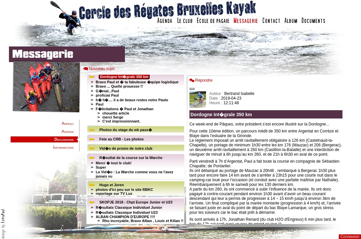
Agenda (68, 131)
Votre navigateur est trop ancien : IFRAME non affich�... (267, 149)
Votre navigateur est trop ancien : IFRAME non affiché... (134, 149)
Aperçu (68, 123)
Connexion (349, 236)
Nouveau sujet (102, 68)
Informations (63, 147)
